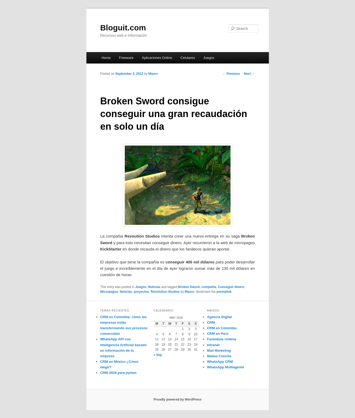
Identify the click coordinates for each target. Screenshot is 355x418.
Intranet (213, 345)
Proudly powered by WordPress (177, 399)
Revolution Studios (165, 292)
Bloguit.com (123, 27)
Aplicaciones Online (157, 58)
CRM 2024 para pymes (118, 373)
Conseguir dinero (231, 287)
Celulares (187, 58)
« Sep (158, 355)
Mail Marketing (219, 350)
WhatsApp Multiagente (225, 367)
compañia (208, 287)
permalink (224, 292)
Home (106, 58)
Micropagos (109, 292)
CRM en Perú (217, 334)
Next (249, 74)
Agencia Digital (219, 317)
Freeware (126, 58)
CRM (211, 322)
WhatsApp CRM (220, 362)
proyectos (141, 292)
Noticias (154, 287)
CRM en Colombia (221, 328)
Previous (231, 74)
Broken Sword (189, 287)
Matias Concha (219, 356)
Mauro (153, 74)
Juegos (208, 58)
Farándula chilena (221, 339)
